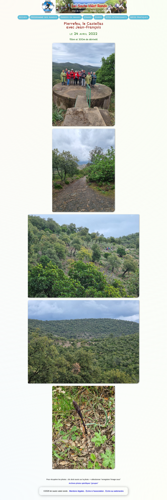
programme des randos (44, 17)
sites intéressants (116, 17)
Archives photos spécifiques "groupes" (83, 483)
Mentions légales (76, 491)
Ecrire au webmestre (114, 491)
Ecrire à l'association (95, 491)
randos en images (71, 17)
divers (98, 17)
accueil (23, 17)
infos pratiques (139, 17)
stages (88, 17)
